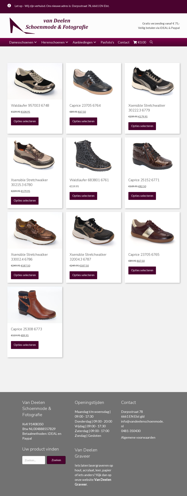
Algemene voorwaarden (138, 437)
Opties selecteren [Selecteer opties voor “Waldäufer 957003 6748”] (25, 121)
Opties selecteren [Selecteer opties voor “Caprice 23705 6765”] (142, 270)
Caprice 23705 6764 (85, 105)
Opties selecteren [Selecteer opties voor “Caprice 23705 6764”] (83, 121)
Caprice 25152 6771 (143, 180)
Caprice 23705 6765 (143, 254)
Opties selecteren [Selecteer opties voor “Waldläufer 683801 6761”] (83, 195)
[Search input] (33, 460)
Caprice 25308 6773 (26, 329)
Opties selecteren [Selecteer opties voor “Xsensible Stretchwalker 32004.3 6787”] (83, 275)
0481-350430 (130, 431)
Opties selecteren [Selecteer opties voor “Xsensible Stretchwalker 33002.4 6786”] (25, 275)
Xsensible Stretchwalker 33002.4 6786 (29, 257)
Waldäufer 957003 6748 (30, 105)
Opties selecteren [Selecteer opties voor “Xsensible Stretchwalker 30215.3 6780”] (25, 200)
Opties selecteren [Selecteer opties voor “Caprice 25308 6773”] (25, 344)
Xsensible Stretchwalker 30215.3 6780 (29, 182)
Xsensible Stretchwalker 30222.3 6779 (146, 108)
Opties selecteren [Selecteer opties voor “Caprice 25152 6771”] (142, 195)
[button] (35, 42)
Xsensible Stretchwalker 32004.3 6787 (88, 257)
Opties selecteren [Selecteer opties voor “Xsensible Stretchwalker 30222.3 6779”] (142, 126)
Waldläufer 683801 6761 (89, 180)
